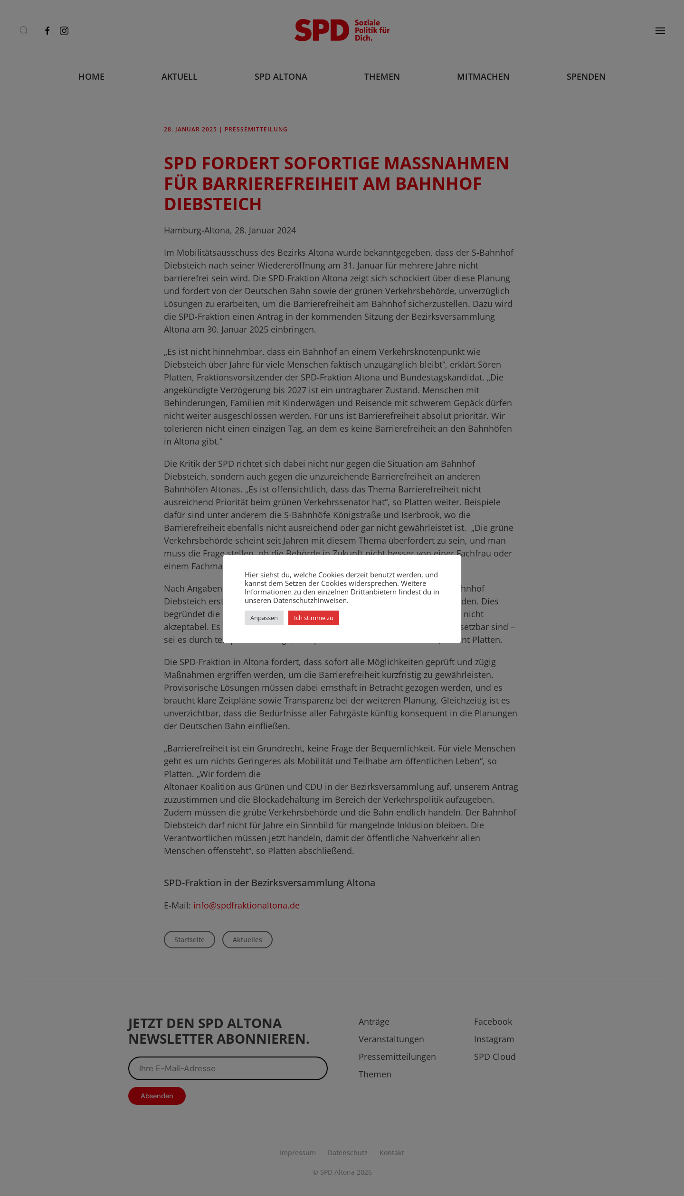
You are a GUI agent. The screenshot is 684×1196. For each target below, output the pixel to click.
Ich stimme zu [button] (313, 617)
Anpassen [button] (264, 617)
